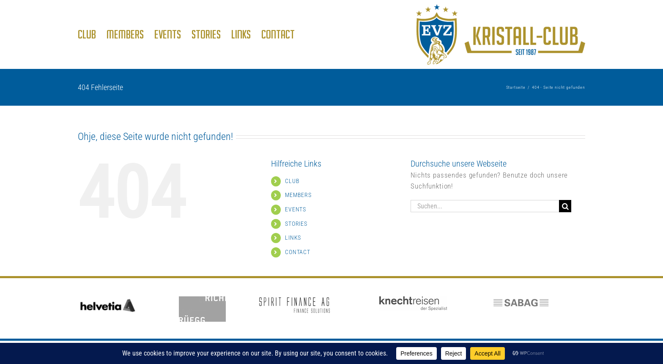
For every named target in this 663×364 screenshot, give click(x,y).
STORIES (296, 223)
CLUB (292, 181)
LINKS (293, 237)
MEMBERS (298, 195)
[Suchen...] (485, 206)
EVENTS (295, 209)
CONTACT (297, 252)
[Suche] (565, 206)
